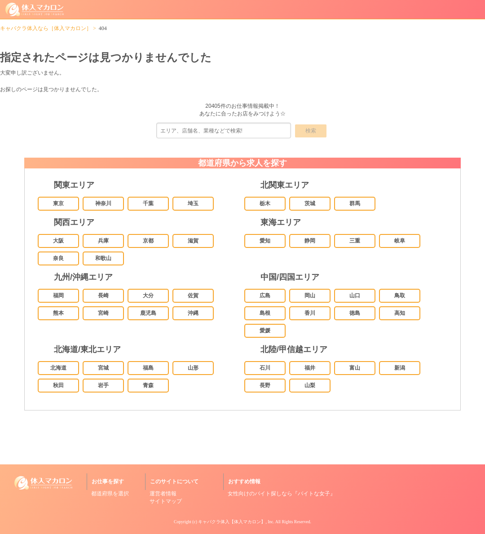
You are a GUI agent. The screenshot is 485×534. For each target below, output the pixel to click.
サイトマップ (166, 501)
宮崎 (103, 313)
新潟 (399, 368)
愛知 (265, 241)
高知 (399, 313)
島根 (265, 313)
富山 (354, 368)
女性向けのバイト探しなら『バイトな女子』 (281, 493)
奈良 (58, 258)
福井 (309, 368)
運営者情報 (163, 493)
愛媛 (265, 330)
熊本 (58, 313)
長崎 (103, 295)
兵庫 (103, 241)
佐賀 (193, 295)
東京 (58, 203)
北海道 (58, 368)
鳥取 (399, 295)
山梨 (309, 385)
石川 (265, 368)
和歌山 (103, 258)
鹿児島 (148, 313)
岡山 (309, 295)
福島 (148, 368)
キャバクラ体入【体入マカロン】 (231, 521)
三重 (354, 241)
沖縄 (193, 313)
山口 (354, 295)
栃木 (265, 203)
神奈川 (103, 203)
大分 (148, 295)
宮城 (103, 368)
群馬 (354, 203)
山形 (193, 368)
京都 (148, 241)
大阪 (58, 241)
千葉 (148, 203)
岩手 (103, 385)
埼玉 (193, 203)
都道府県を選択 (110, 493)
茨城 (309, 203)
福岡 (58, 295)
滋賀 (193, 241)
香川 (309, 313)
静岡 (309, 241)
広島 (265, 295)
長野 (265, 385)
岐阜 (399, 241)
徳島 (354, 313)
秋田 (58, 385)
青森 (148, 385)
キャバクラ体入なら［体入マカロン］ (46, 28)
